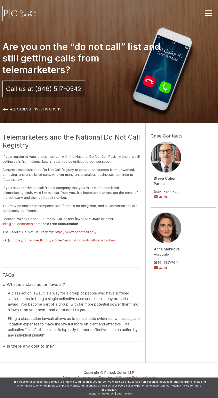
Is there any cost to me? (28, 346)
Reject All (108, 393)
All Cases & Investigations (35, 109)
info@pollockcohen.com (21, 224)
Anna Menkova (167, 249)
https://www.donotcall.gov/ (75, 232)
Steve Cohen (165, 178)
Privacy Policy (180, 385)
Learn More (124, 393)
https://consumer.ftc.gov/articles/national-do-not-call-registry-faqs (64, 240)
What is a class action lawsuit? (33, 285)
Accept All (93, 393)
